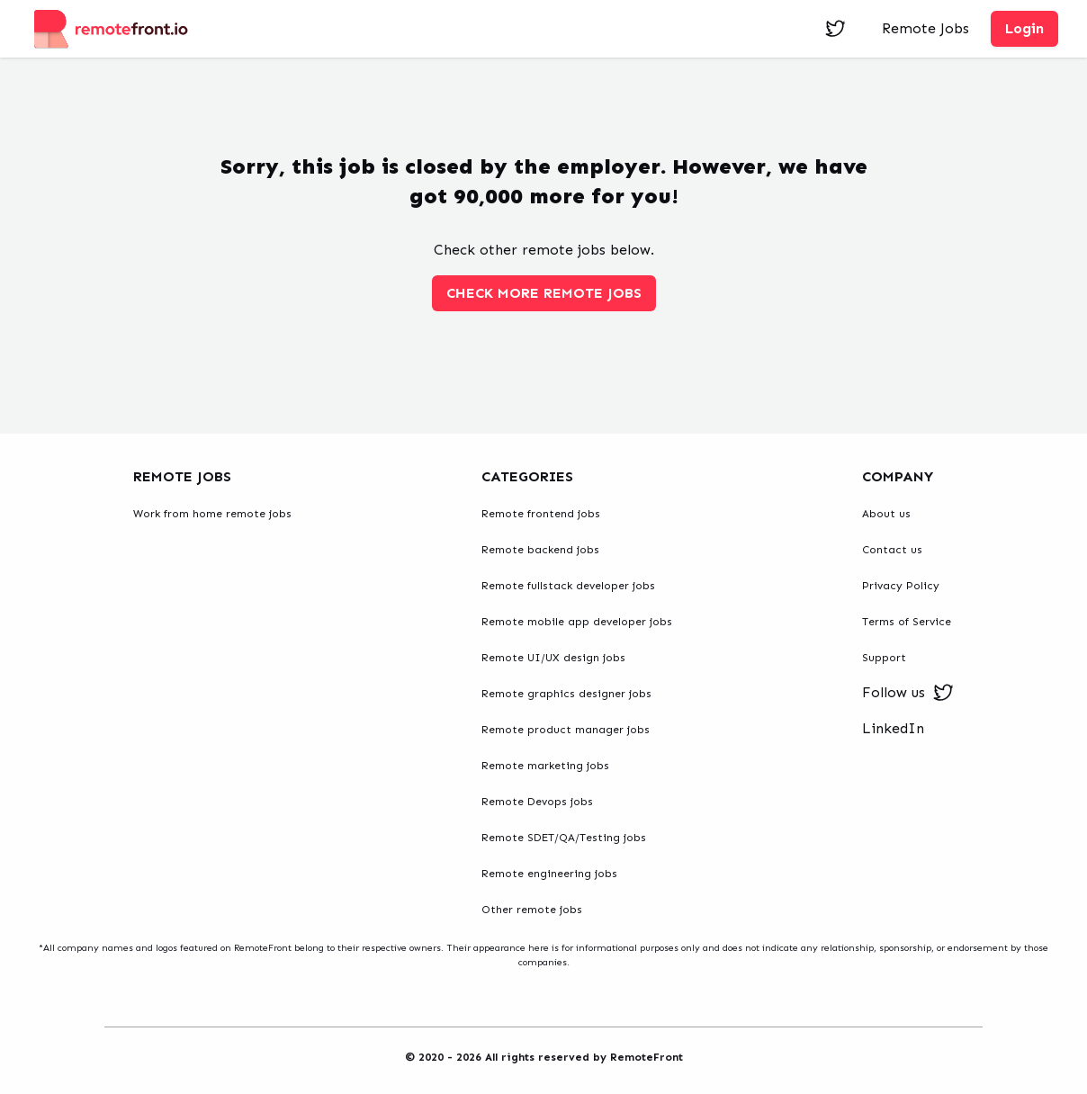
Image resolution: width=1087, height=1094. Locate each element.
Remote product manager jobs (565, 729)
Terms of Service (906, 621)
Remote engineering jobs (549, 873)
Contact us (892, 549)
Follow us (908, 693)
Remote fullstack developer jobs (568, 585)
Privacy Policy (900, 585)
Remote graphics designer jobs (566, 693)
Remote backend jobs (540, 549)
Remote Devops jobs (537, 801)
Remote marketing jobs (545, 765)
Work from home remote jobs (212, 513)
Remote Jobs (925, 28)
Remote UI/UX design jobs (553, 657)
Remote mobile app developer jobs (576, 621)
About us (886, 513)
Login (1024, 28)
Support (884, 657)
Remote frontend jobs (540, 513)
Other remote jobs (531, 909)
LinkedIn (893, 728)
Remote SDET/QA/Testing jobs (563, 837)
